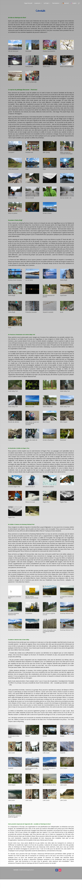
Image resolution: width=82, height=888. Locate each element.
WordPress (18, 886)
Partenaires (55, 3)
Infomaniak (33, 886)
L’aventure (37, 3)
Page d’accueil (28, 3)
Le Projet (46, 3)
